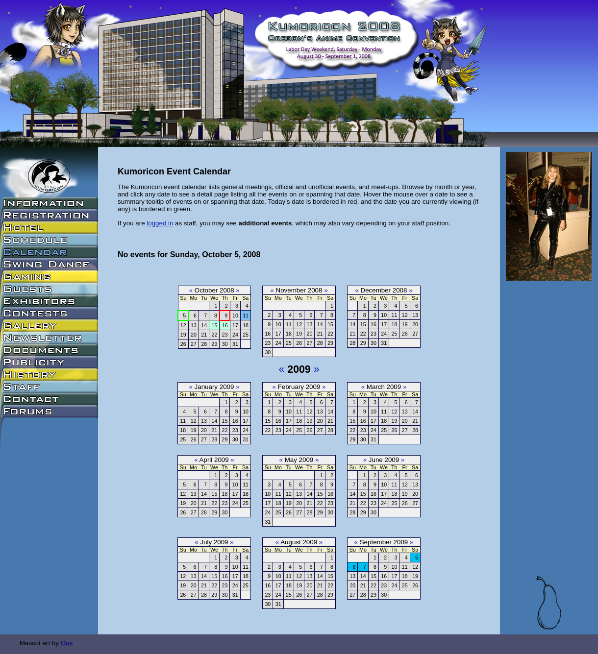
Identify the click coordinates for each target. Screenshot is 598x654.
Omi (67, 643)
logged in (160, 223)
